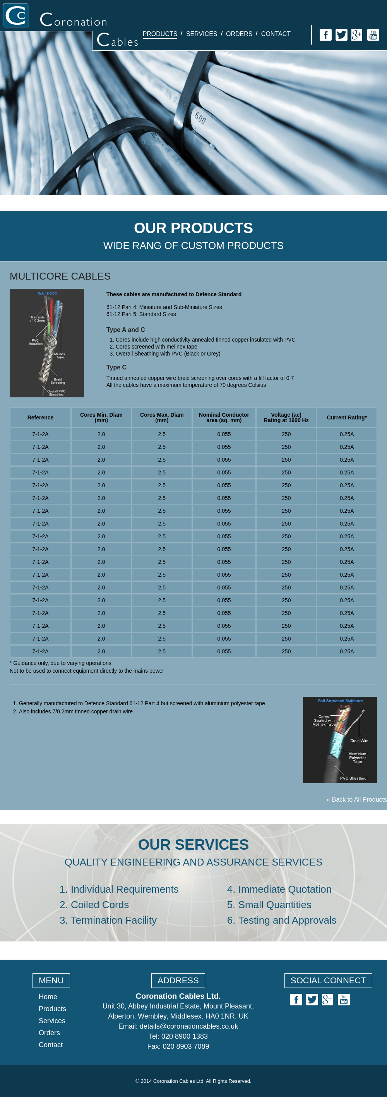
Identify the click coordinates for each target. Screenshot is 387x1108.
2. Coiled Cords (94, 904)
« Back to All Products (357, 799)
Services (201, 34)
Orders (239, 34)
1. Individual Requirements (119, 889)
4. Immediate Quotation (279, 889)
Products (160, 34)
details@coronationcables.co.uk (189, 1026)
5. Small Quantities (269, 904)
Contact (276, 34)
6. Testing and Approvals (282, 920)
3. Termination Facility (108, 920)
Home (48, 997)
